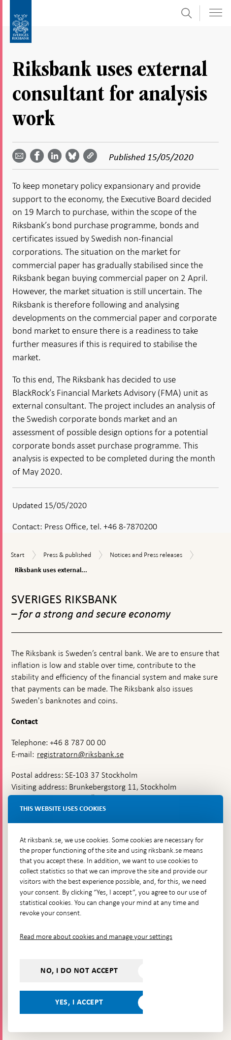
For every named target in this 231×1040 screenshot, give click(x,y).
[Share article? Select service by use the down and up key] (56, 156)
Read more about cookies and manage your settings (96, 936)
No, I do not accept (79, 970)
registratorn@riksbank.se (80, 754)
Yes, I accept (79, 1002)
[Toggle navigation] (215, 12)
